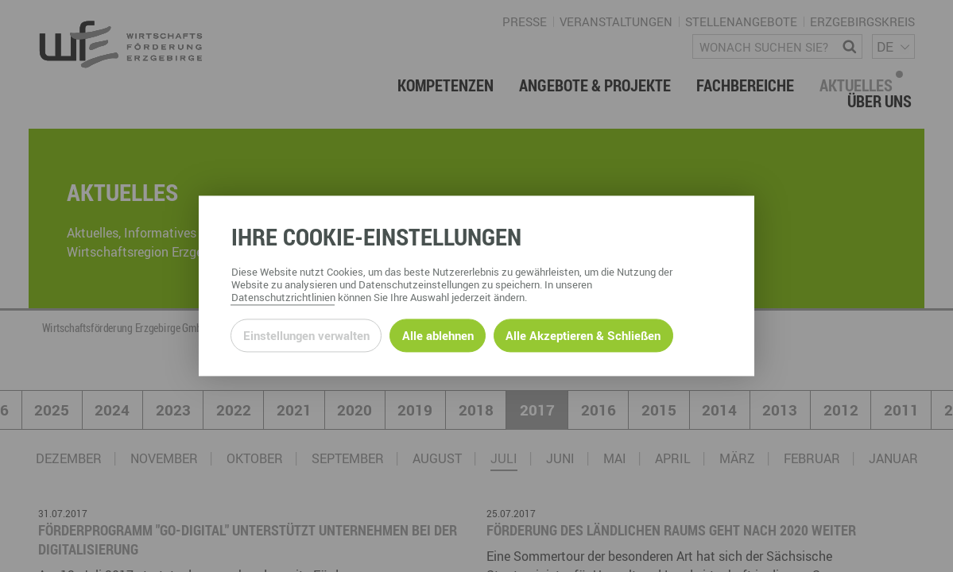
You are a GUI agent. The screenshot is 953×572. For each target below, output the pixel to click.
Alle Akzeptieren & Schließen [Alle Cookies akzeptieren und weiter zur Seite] (583, 335)
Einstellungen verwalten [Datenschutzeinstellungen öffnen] (306, 335)
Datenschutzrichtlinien (283, 298)
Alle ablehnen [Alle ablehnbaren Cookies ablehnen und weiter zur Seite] (438, 335)
